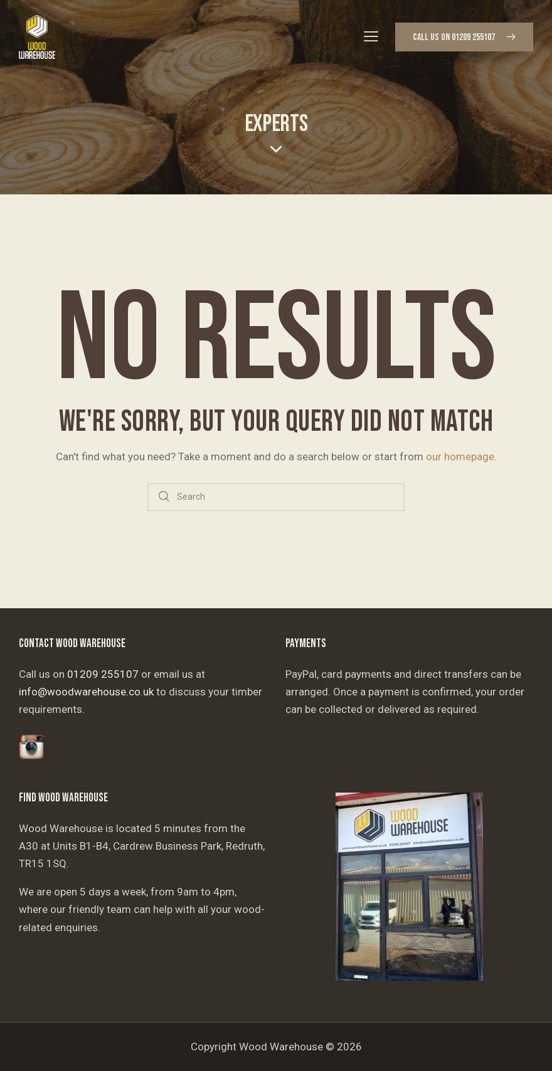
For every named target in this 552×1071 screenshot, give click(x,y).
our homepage (460, 456)
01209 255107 (103, 674)
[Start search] (164, 497)
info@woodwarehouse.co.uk (86, 691)
